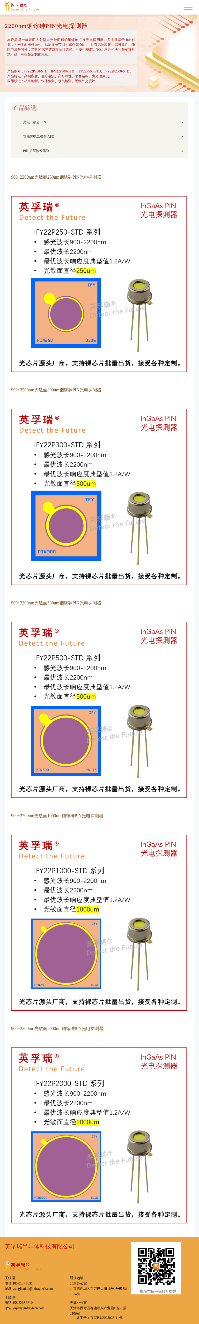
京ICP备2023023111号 (106, 1317)
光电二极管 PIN (34, 121)
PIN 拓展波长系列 (36, 150)
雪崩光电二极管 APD (38, 136)
